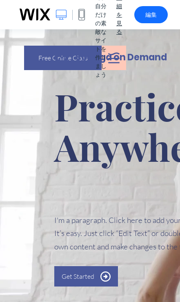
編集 (151, 14)
